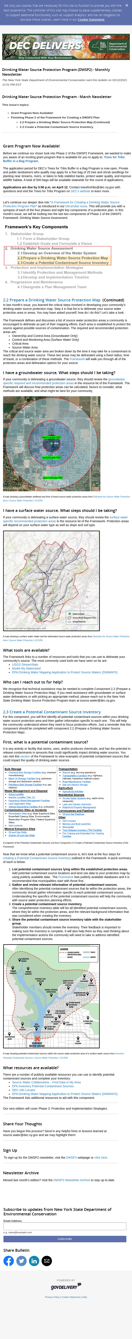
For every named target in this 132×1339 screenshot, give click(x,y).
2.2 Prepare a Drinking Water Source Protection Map (51, 300)
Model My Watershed (26, 668)
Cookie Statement (91, 19)
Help (84, 1297)
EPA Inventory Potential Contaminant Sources (43, 1086)
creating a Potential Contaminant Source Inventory (37, 858)
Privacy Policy (52, 1297)
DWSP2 (72, 1157)
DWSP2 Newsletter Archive (71, 1180)
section (25, 756)
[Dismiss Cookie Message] (126, 4)
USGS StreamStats (25, 664)
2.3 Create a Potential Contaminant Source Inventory (52, 711)
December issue (76, 206)
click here (100, 1157)
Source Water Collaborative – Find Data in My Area (46, 1082)
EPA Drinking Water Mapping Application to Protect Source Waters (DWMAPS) (65, 672)
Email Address (12, 1220)
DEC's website (81, 191)
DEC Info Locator (23, 1090)
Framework (78, 359)
